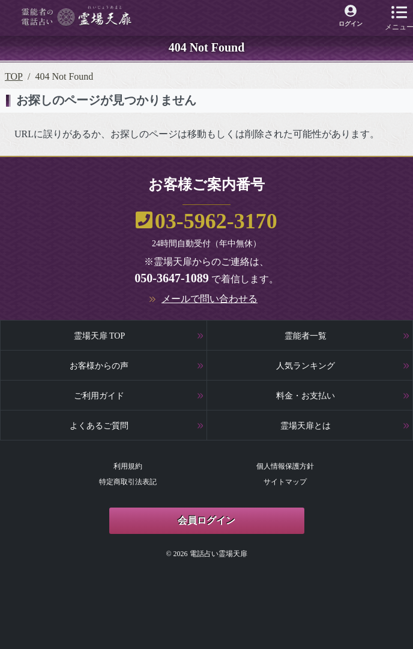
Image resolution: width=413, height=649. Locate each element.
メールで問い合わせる (209, 299)
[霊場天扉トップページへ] (76, 15)
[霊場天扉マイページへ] (351, 16)
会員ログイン (206, 520)
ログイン (351, 23)
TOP (14, 76)
